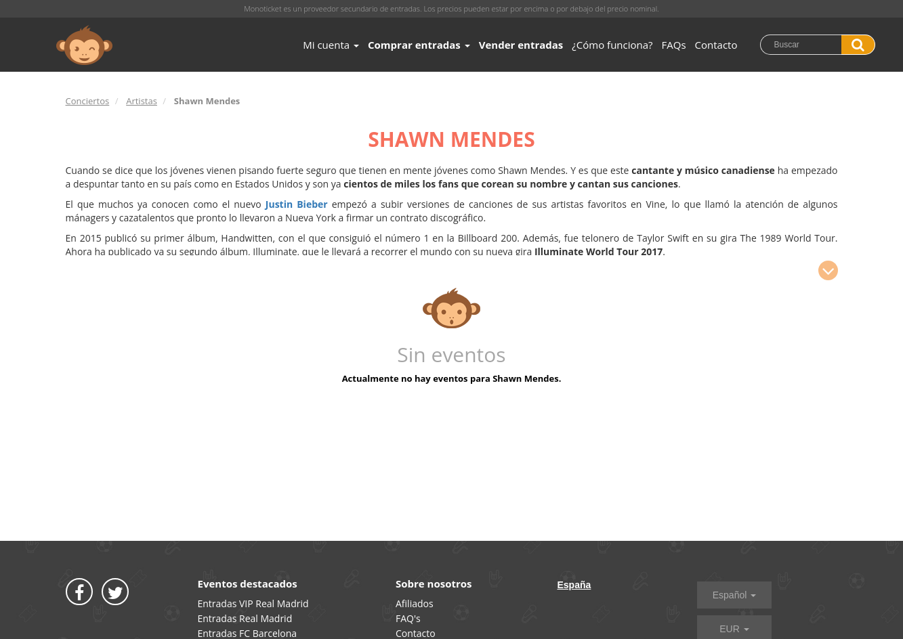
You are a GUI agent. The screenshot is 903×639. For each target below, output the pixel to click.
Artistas (141, 101)
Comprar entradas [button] (419, 44)
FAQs (674, 44)
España (574, 584)
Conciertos (88, 101)
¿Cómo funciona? (612, 44)
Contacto (716, 44)
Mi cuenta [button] (331, 44)
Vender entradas (521, 44)
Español (734, 595)
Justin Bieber (299, 204)
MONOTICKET (84, 45)
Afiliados (415, 603)
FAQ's (408, 618)
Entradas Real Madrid (245, 618)
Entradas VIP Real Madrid (253, 603)
